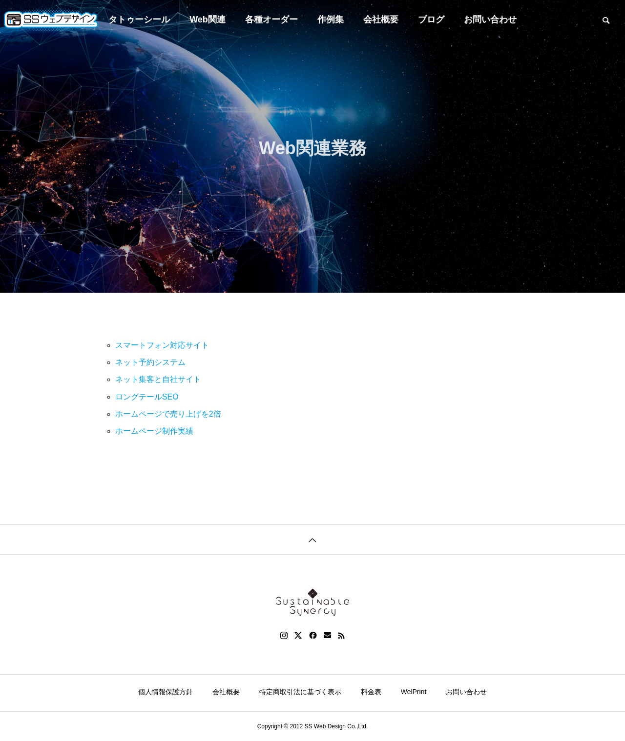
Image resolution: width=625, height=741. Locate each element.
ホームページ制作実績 (154, 431)
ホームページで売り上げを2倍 (168, 414)
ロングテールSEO (147, 397)
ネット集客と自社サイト (158, 379)
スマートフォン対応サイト (162, 345)
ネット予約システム (150, 362)
